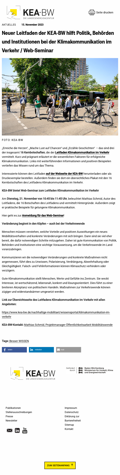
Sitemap (69, 424)
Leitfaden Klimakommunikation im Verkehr (82, 152)
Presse (9, 416)
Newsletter (11, 420)
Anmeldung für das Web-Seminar (43, 215)
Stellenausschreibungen (19, 412)
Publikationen (13, 407)
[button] (14, 349)
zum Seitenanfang (58, 465)
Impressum (71, 407)
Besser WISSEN (19, 341)
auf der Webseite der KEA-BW (64, 173)
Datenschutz (72, 412)
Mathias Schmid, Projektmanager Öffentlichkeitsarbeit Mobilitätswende (68, 324)
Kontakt (69, 429)
